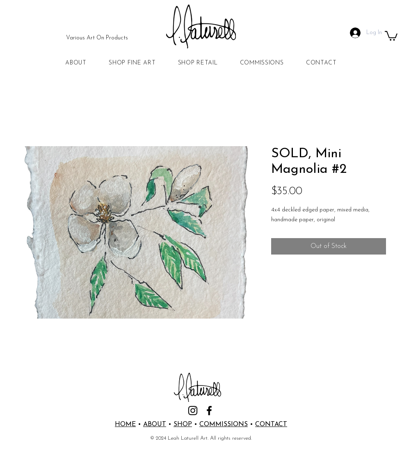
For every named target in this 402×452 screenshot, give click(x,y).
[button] (391, 35)
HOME (125, 424)
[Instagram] (193, 410)
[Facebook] (209, 410)
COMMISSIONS (223, 424)
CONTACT (271, 424)
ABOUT (154, 424)
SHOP (183, 424)
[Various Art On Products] (97, 38)
